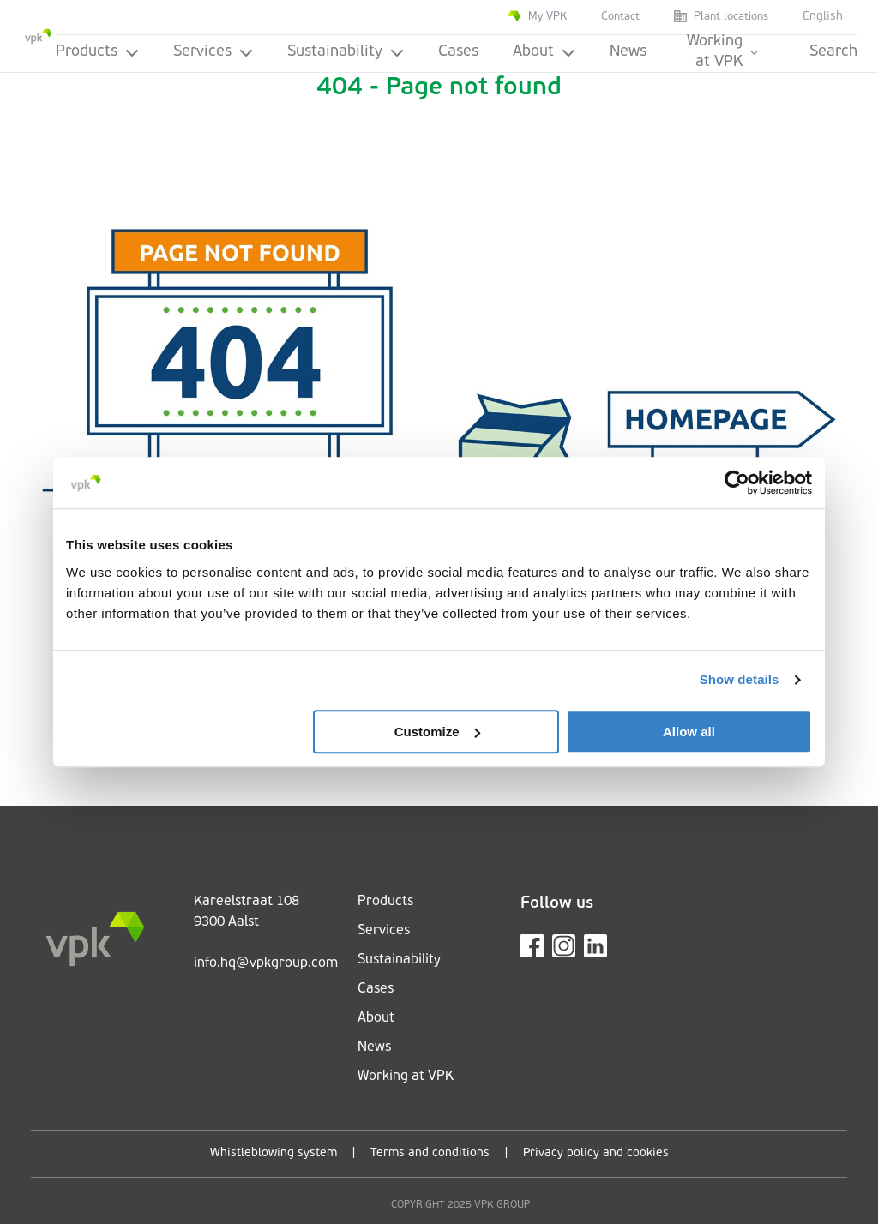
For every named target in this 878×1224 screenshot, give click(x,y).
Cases (458, 52)
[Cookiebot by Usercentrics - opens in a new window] (737, 482)
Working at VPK (722, 53)
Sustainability (345, 52)
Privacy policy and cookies (596, 1153)
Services (213, 52)
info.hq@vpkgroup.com (266, 963)
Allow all (689, 731)
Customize (437, 731)
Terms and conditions (430, 1153)
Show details (739, 679)
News (628, 52)
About (544, 52)
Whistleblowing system (273, 1153)
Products (97, 52)
